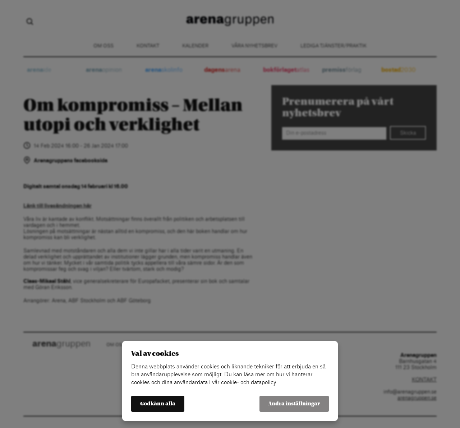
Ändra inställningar (294, 404)
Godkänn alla (157, 404)
